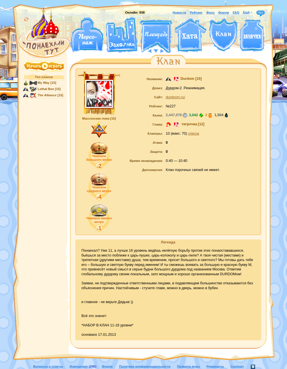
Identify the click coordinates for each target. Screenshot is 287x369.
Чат (260, 13)
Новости (179, 12)
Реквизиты (215, 366)
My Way (44, 82)
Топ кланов (44, 77)
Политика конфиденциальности (144, 366)
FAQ (236, 12)
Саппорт (237, 366)
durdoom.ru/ (175, 97)
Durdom (187, 79)
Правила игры (188, 366)
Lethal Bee (46, 89)
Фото (210, 12)
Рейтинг (196, 12)
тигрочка (188, 124)
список (193, 133)
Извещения (79, 366)
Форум (223, 12)
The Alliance (47, 95)
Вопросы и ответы (48, 366)
